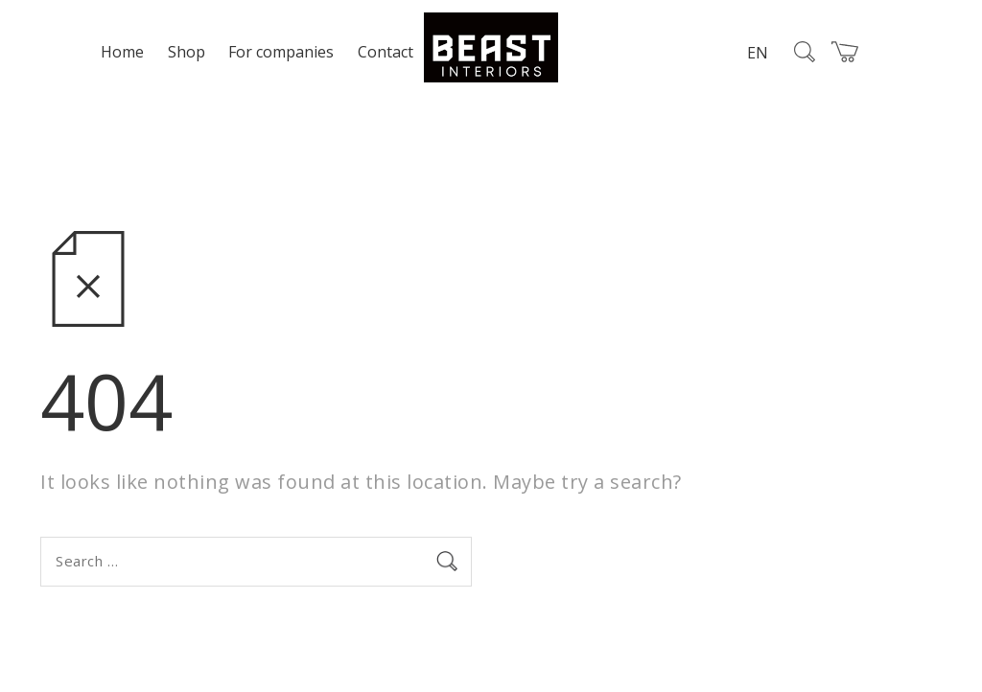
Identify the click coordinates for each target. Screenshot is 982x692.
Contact (385, 51)
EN (757, 52)
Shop (186, 51)
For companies (281, 51)
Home (122, 51)
